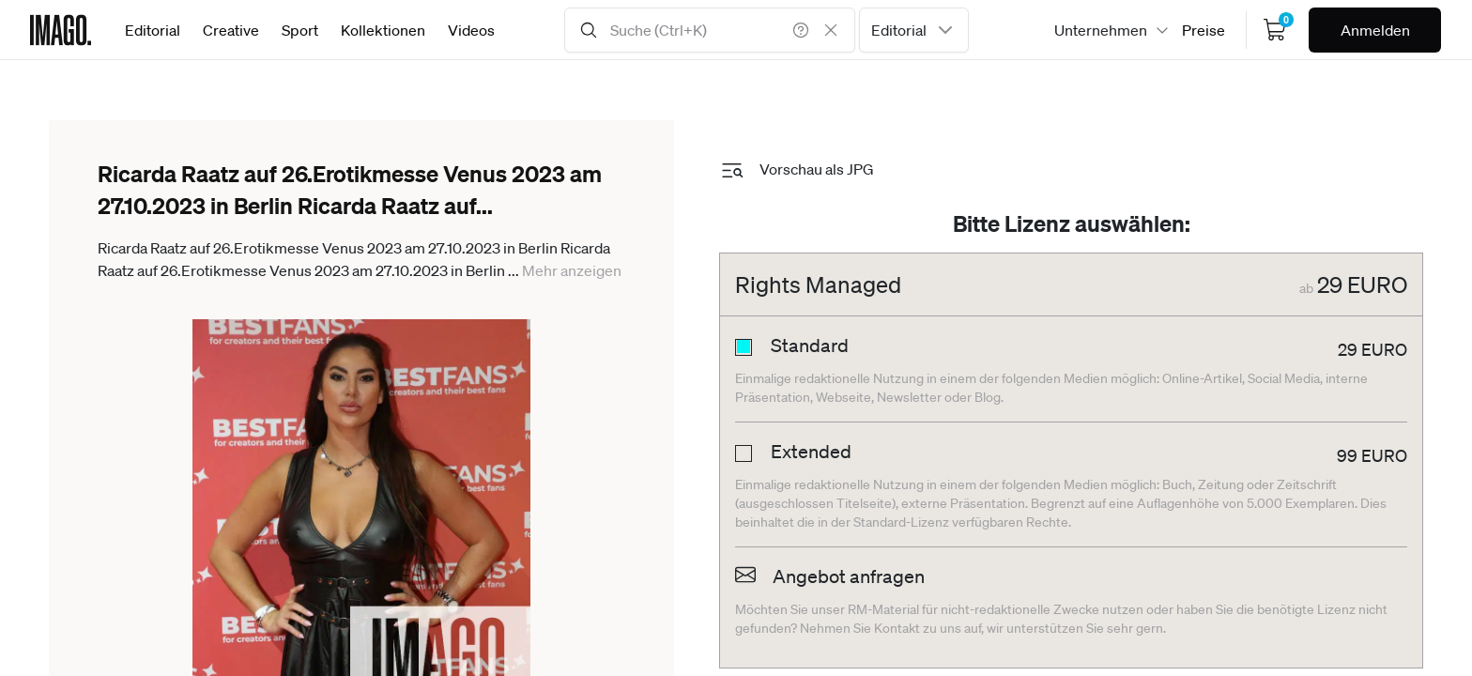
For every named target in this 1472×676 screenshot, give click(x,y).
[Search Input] (709, 30)
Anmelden (1375, 30)
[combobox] (914, 30)
